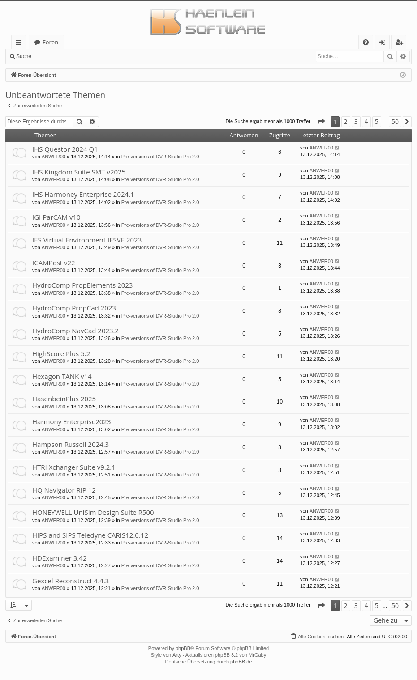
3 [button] (356, 121)
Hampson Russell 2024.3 (70, 444)
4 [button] (366, 121)
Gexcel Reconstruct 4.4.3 (70, 580)
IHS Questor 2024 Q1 (65, 148)
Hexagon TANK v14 (62, 376)
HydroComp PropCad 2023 (74, 307)
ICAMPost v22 (53, 262)
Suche (23, 56)
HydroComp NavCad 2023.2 (75, 330)
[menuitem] (366, 42)
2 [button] (346, 121)
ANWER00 (53, 156)
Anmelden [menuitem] (384, 43)
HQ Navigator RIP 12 (64, 489)
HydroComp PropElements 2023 (82, 284)
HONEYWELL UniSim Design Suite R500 (93, 512)
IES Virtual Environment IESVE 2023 (87, 239)
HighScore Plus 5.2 (61, 353)
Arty (176, 655)
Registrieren (96, 56)
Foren (50, 42)
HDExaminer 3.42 (59, 557)
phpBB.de (241, 661)
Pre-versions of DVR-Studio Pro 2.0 (160, 156)
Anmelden (56, 56)
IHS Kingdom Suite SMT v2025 (78, 171)
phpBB (183, 648)
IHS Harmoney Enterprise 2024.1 (83, 194)
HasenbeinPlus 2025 (64, 398)
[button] (320, 121)
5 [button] (376, 121)
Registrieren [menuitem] (401, 43)
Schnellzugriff (20, 43)
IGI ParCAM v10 (56, 216)
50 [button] (395, 121)
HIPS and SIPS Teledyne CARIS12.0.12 (90, 535)
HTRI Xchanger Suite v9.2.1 (74, 467)
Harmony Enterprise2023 (71, 421)
